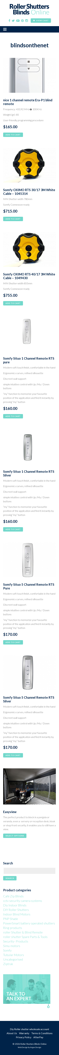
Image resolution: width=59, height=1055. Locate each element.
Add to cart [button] (13, 135)
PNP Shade (10, 919)
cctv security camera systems (22, 901)
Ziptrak (8, 964)
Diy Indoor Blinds (14, 905)
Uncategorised (13, 959)
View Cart (41, 20)
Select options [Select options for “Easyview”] (15, 836)
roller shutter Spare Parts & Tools (25, 937)
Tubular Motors (13, 955)
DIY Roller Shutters (16, 910)
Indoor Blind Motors (16, 914)
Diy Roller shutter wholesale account (29, 1029)
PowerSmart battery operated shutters (29, 923)
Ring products (12, 928)
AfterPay (38, 1037)
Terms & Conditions (42, 1033)
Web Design (23, 1047)
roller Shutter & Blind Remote (23, 932)
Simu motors (11, 946)
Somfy (7, 950)
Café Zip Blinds (13, 896)
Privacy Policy (23, 1037)
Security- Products (15, 941)
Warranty (24, 1033)
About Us (12, 1033)
